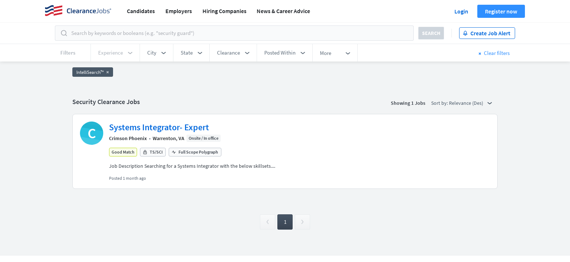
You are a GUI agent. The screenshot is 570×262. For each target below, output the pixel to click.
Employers (178, 11)
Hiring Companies (224, 11)
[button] (156, 52)
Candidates (141, 11)
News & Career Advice (283, 11)
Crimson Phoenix (128, 138)
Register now (501, 11)
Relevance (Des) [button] (470, 103)
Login (461, 11)
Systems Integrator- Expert (159, 127)
